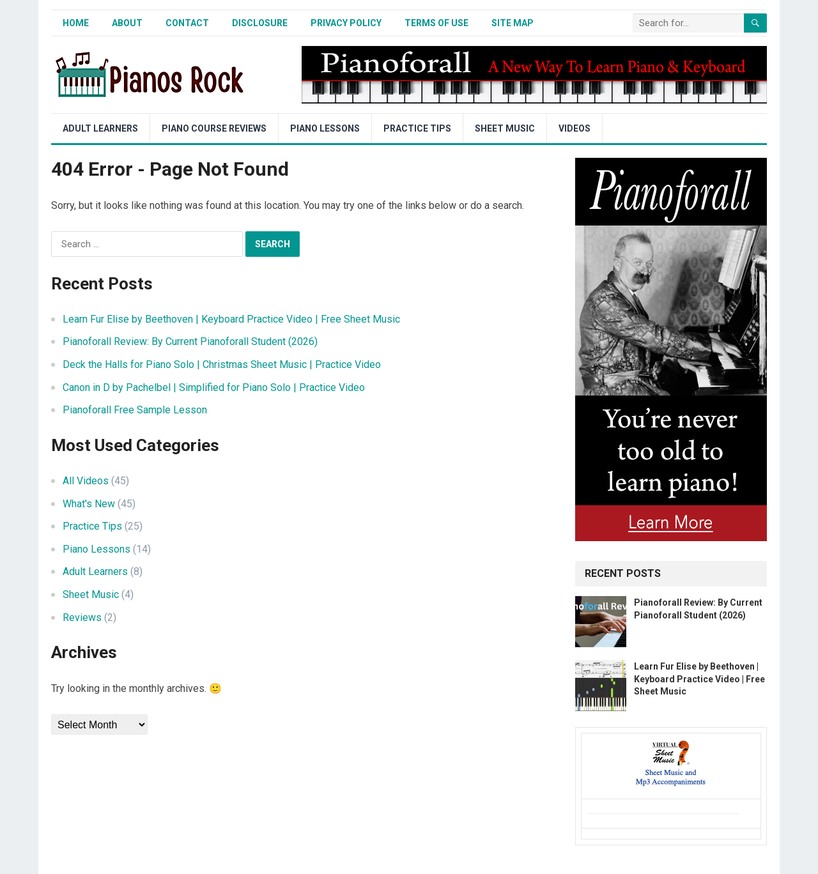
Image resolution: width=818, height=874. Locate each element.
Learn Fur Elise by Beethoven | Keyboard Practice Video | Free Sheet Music (231, 319)
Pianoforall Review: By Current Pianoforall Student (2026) (190, 341)
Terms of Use (436, 23)
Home (76, 23)
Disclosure (260, 23)
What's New (89, 504)
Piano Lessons (325, 128)
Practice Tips (417, 128)
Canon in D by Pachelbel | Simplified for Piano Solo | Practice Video (214, 387)
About (127, 23)
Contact (187, 23)
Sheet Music (505, 128)
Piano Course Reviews (214, 128)
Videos (574, 128)
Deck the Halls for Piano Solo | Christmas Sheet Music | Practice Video (222, 364)
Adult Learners (100, 128)
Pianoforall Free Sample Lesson (135, 410)
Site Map (512, 23)
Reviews (82, 617)
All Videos (86, 481)
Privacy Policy (346, 23)
